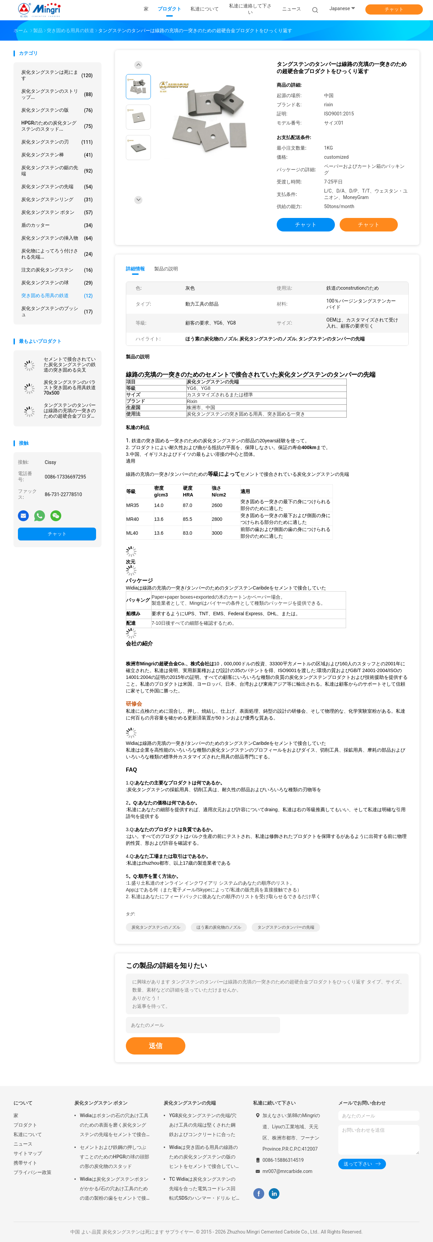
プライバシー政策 (32, 1172)
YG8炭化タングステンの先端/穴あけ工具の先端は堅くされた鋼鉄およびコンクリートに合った (202, 1125)
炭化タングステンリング (57, 199)
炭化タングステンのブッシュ (57, 311)
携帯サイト (25, 1163)
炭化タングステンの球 (57, 283)
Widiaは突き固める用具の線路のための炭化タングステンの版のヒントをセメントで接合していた (203, 1158)
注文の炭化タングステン (57, 270)
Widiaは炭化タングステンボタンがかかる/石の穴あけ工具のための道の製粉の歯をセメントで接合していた (114, 1189)
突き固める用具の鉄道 (57, 295)
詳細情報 (135, 268)
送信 (155, 1046)
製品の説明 (166, 268)
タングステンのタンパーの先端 (285, 927)
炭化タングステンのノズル (156, 927)
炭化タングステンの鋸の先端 (57, 170)
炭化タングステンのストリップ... (57, 94)
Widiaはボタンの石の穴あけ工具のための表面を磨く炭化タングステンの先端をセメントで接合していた (114, 1126)
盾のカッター (57, 225)
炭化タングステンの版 (57, 110)
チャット (394, 9)
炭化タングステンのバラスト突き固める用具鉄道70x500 (70, 387)
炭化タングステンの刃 (57, 142)
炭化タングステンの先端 (57, 186)
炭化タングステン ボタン (57, 212)
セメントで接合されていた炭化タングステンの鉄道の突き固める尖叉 (70, 364)
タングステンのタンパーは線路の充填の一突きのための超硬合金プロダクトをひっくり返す (70, 410)
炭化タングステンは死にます (57, 75)
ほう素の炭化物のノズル (219, 927)
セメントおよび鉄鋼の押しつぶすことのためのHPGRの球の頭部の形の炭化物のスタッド (114, 1157)
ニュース (23, 1144)
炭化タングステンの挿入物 (57, 238)
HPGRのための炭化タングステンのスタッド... (57, 126)
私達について (28, 1134)
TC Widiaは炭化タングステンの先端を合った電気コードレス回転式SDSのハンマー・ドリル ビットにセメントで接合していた (202, 1189)
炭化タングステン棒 (57, 155)
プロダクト (25, 1125)
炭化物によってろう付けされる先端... (57, 254)
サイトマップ (28, 1153)
